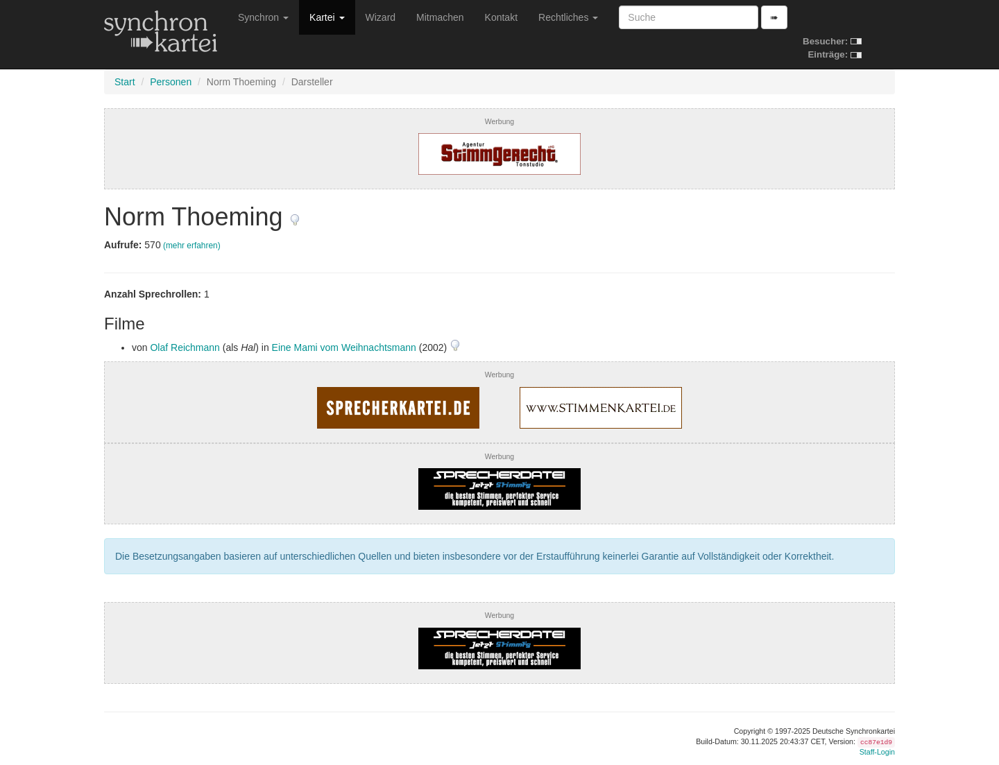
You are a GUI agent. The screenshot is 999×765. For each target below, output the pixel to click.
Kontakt (501, 17)
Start (124, 81)
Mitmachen (439, 17)
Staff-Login (877, 752)
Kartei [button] (326, 17)
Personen (170, 81)
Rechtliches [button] (568, 17)
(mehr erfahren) (192, 245)
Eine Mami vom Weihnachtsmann (344, 347)
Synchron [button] (263, 17)
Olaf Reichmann (184, 347)
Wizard (381, 17)
